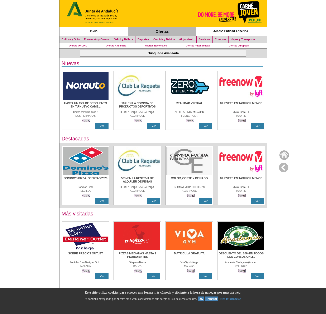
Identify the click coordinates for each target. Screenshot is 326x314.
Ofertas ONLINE (78, 45)
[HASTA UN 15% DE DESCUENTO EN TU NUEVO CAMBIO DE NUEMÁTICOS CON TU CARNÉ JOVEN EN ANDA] (86, 105)
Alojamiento (186, 39)
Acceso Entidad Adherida (230, 31)
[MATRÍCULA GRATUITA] (189, 255)
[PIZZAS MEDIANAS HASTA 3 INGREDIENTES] (137, 255)
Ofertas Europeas (239, 45)
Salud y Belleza (123, 39)
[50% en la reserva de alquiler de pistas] (137, 180)
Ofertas (162, 31)
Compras (220, 39)
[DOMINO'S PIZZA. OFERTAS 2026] (86, 180)
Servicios (204, 39)
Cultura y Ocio (71, 39)
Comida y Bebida (164, 39)
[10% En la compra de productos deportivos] (137, 105)
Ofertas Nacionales (156, 45)
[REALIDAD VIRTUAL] (189, 105)
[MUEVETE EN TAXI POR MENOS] (241, 105)
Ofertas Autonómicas (198, 45)
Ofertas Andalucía (116, 45)
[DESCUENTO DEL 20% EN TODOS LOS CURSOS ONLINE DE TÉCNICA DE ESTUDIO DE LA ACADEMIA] (241, 255)
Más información (230, 298)
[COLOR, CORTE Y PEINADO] (189, 180)
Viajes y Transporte (243, 39)
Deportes (143, 39)
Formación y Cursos (97, 39)
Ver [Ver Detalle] (102, 126)
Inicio (93, 31)
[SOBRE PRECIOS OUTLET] (86, 255)
